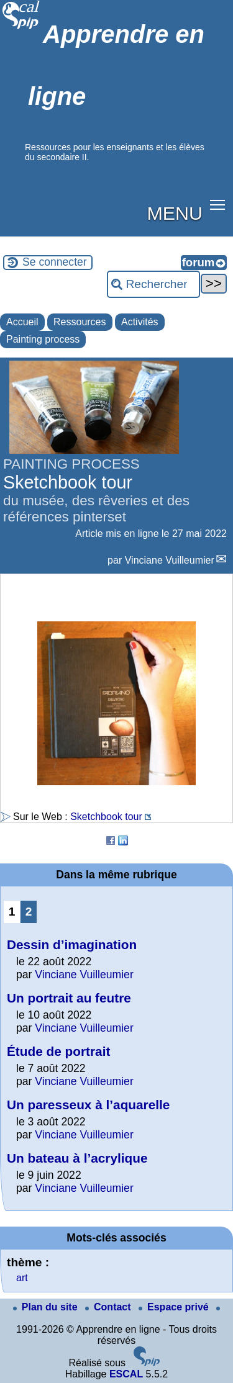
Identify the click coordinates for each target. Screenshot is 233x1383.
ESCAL (126, 1374)
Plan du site (46, 1307)
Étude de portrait (58, 1051)
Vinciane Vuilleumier (169, 560)
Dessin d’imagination (72, 944)
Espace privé (175, 1307)
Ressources (79, 322)
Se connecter (54, 262)
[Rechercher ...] (153, 284)
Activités (139, 322)
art (22, 1278)
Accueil (22, 322)
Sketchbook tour (106, 816)
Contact (109, 1307)
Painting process (43, 339)
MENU (175, 212)
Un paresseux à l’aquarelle (88, 1104)
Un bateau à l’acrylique (77, 1158)
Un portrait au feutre (69, 998)
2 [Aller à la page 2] (28, 911)
